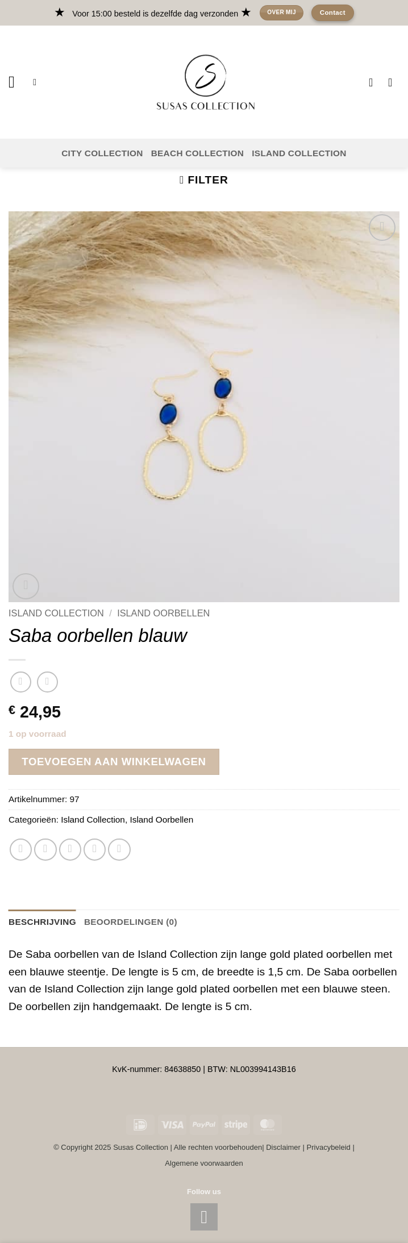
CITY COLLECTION (102, 153)
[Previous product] (47, 682)
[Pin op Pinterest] (95, 850)
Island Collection (56, 613)
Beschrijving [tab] (42, 922)
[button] (17, 82)
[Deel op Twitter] (45, 850)
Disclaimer (283, 1147)
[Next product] (20, 682)
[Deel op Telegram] (119, 850)
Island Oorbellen (163, 613)
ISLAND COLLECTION (299, 153)
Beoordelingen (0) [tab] (130, 922)
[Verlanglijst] (374, 82)
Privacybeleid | (331, 1147)
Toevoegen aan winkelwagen (114, 762)
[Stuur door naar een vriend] (70, 850)
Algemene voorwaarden (204, 1163)
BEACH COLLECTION (197, 153)
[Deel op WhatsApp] (21, 850)
